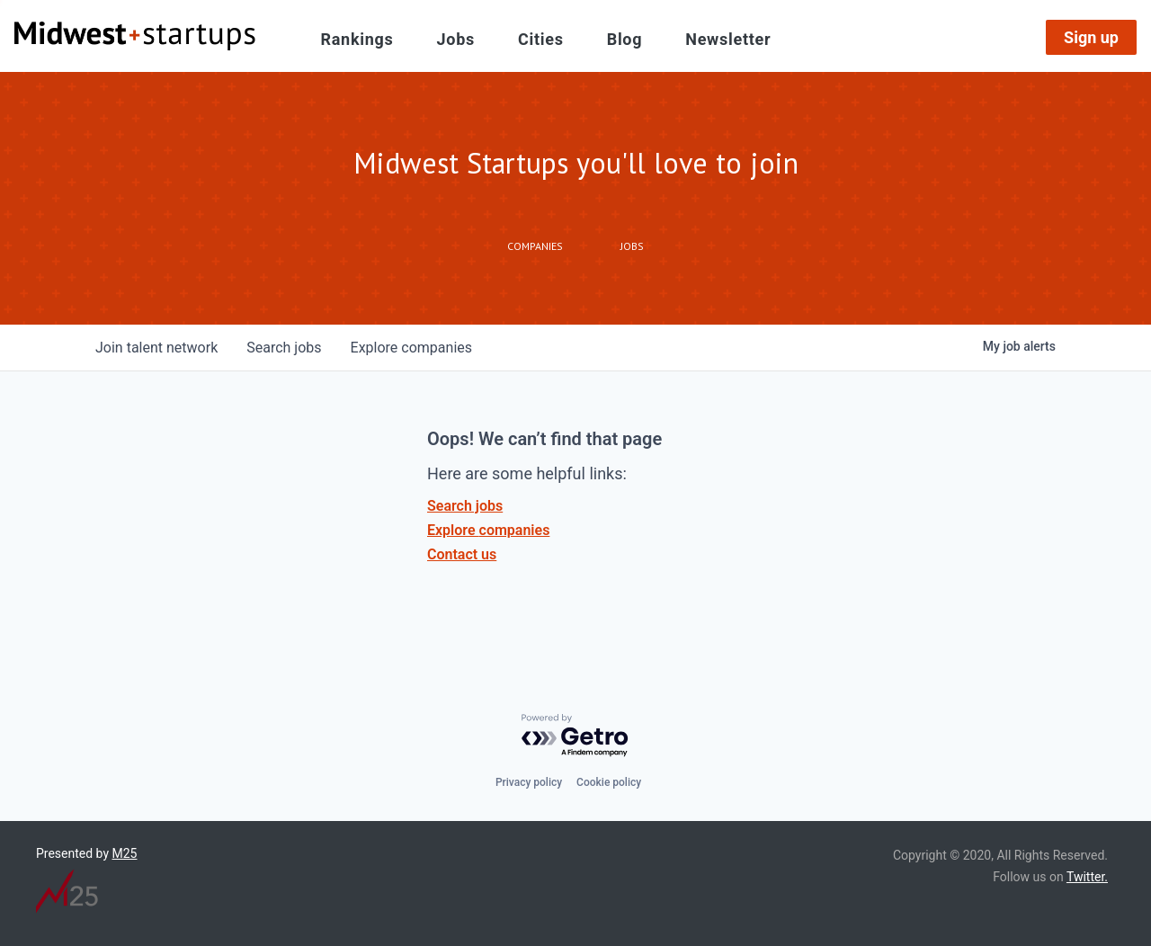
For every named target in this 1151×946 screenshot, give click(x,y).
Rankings (357, 39)
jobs (283, 347)
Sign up (1091, 37)
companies (411, 347)
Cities (541, 39)
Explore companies (488, 530)
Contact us (461, 554)
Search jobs (465, 505)
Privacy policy (528, 782)
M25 (125, 853)
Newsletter (728, 39)
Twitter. (1087, 877)
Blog (625, 39)
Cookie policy (608, 782)
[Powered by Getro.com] (575, 736)
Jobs (456, 39)
